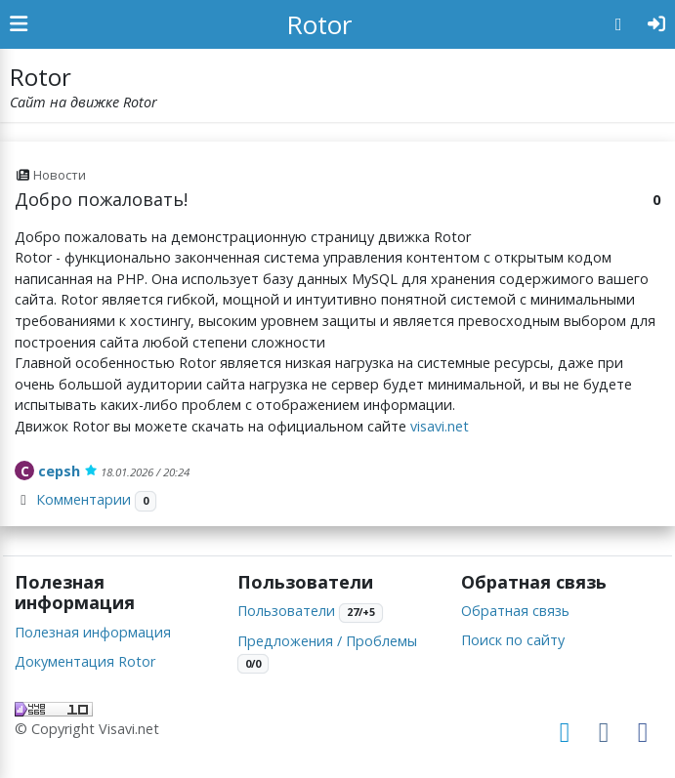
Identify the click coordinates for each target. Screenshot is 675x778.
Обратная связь (515, 610)
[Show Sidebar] (18, 24)
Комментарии (83, 499)
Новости (59, 175)
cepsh (59, 471)
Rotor (319, 24)
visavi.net (439, 426)
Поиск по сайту (513, 640)
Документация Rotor (85, 661)
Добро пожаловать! (101, 199)
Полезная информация (93, 632)
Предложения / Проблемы (327, 641)
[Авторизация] (657, 24)
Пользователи (286, 610)
